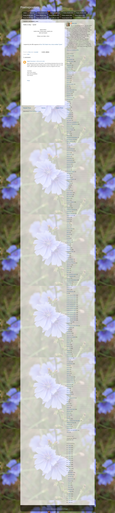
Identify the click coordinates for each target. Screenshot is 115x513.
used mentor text (71, 409)
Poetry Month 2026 (67, 18)
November (70, 474)
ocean (68, 270)
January (70, 491)
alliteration (69, 65)
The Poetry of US (71, 397)
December (70, 472)
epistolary (69, 166)
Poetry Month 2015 (68, 13)
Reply (28, 80)
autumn (68, 76)
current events (70, 129)
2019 (69, 460)
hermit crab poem (71, 213)
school (68, 344)
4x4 (67, 57)
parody (68, 287)
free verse (69, 196)
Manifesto (69, 242)
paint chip (69, 283)
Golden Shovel (70, 202)
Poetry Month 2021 (80, 15)
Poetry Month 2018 (41, 15)
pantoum (69, 285)
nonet (68, 268)
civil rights (69, 120)
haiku (28, 54)
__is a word (69, 55)
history (68, 217)
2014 (69, 470)
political (68, 323)
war (67, 416)
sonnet (68, 367)
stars (68, 375)
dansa (68, 131)
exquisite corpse (71, 171)
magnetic (69, 240)
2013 (69, 494)
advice (68, 63)
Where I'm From (70, 422)
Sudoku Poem (70, 380)
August (70, 480)
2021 (69, 456)
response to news (71, 337)
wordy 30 (69, 426)
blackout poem (70, 84)
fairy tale (69, 173)
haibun (68, 204)
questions (69, 333)
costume (69, 126)
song (68, 365)
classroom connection (72, 122)
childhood (69, 112)
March (69, 487)
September (71, 478)
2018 (69, 462)
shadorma (69, 356)
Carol (28, 61)
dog (68, 147)
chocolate (69, 114)
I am (68, 223)
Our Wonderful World (72, 280)
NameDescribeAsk (71, 262)
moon (68, 257)
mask (68, 244)
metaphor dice (70, 251)
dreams (68, 152)
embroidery (69, 158)
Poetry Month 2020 (67, 15)
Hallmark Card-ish (71, 209)
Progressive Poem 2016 (72, 325)
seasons (69, 348)
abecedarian (70, 59)
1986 (69, 502)
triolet (68, 407)
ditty (68, 143)
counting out (70, 128)
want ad (68, 415)
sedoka (68, 350)
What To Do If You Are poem (73, 420)
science (68, 346)
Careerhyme (70, 97)
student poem (70, 379)
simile (68, 359)
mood (68, 255)
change (68, 107)
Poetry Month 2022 (28, 18)
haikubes (69, 207)
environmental (70, 162)
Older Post (59, 108)
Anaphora (69, 67)
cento (68, 103)
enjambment (70, 160)
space (68, 369)
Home (25, 13)
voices (68, 413)
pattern (68, 289)
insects (68, 230)
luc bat (68, 238)
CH (67, 105)
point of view (70, 321)
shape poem (70, 358)
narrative (69, 264)
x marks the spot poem (72, 430)
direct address (70, 141)
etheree (68, 169)
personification (70, 291)
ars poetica (69, 72)
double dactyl (70, 148)
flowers (68, 181)
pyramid (69, 331)
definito (68, 135)
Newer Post (27, 108)
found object (70, 192)
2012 (69, 496)
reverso (68, 339)
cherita (68, 110)
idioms (68, 226)
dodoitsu (69, 145)
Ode (68, 272)
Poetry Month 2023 (41, 18)
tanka (68, 388)
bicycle (68, 80)
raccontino (69, 335)
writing (68, 428)
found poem (69, 194)
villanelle (69, 411)
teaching (69, 392)
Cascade (69, 99)
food (68, 186)
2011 (69, 498)
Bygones (69, 95)
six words (69, 361)
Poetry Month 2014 (55, 13)
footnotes (69, 190)
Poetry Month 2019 (54, 15)
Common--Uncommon (72, 124)
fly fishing (69, 183)
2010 (69, 500)
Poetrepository (29, 7)
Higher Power (70, 215)
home (68, 221)
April (69, 485)
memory (69, 247)
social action (70, 363)
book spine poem (71, 90)
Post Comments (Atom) (35, 111)
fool (67, 188)
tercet (68, 396)
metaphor (69, 249)
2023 (69, 451)
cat (67, 101)
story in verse (70, 377)
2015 (69, 468)
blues (68, 88)
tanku (68, 390)
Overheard (69, 282)
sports (68, 371)
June (69, 483)
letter (68, 232)
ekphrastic (69, 154)
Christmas (69, 116)
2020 (69, 458)
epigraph (69, 164)
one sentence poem (71, 274)
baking (68, 78)
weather (69, 418)
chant (68, 109)
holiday (68, 219)
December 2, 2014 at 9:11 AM (37, 61)
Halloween (69, 211)
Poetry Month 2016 (81, 13)
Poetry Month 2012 (71, 295)
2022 (69, 454)
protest (68, 329)
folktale (68, 185)
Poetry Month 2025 (54, 18)
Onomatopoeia (70, 276)
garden (68, 198)
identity (68, 225)
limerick (68, 234)
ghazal (68, 200)
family (68, 175)
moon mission (70, 259)
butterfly (69, 93)
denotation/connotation (72, 137)
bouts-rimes (69, 91)
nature (68, 266)
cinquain (69, 118)
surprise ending (70, 382)
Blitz (68, 86)
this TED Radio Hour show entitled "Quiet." (51, 44)
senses (68, 352)
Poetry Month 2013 (43, 13)
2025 (69, 447)
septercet (69, 354)
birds (68, 82)
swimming (69, 384)
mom (68, 253)
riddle (68, 342)
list (67, 236)
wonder (68, 424)
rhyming (69, 340)
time (68, 399)
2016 (69, 466)
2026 (69, 445)
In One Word (70, 228)
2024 (69, 449)
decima (68, 133)
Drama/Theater (70, 150)
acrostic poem (70, 61)
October (70, 476)
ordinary (69, 278)
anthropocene (70, 71)
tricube (68, 405)
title (67, 401)
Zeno (68, 432)
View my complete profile (73, 50)
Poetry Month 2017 (28, 15)
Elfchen (68, 156)
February (69, 177)
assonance (69, 74)
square (68, 373)
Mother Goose (70, 261)
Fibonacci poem (70, 179)
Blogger (66, 509)
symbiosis (69, 386)
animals (68, 69)
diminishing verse (71, 139)
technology (69, 394)
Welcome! (32, 13)
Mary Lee (74, 23)
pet (67, 293)
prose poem (69, 327)
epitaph (68, 168)
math (68, 245)
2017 (69, 464)
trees (68, 403)
